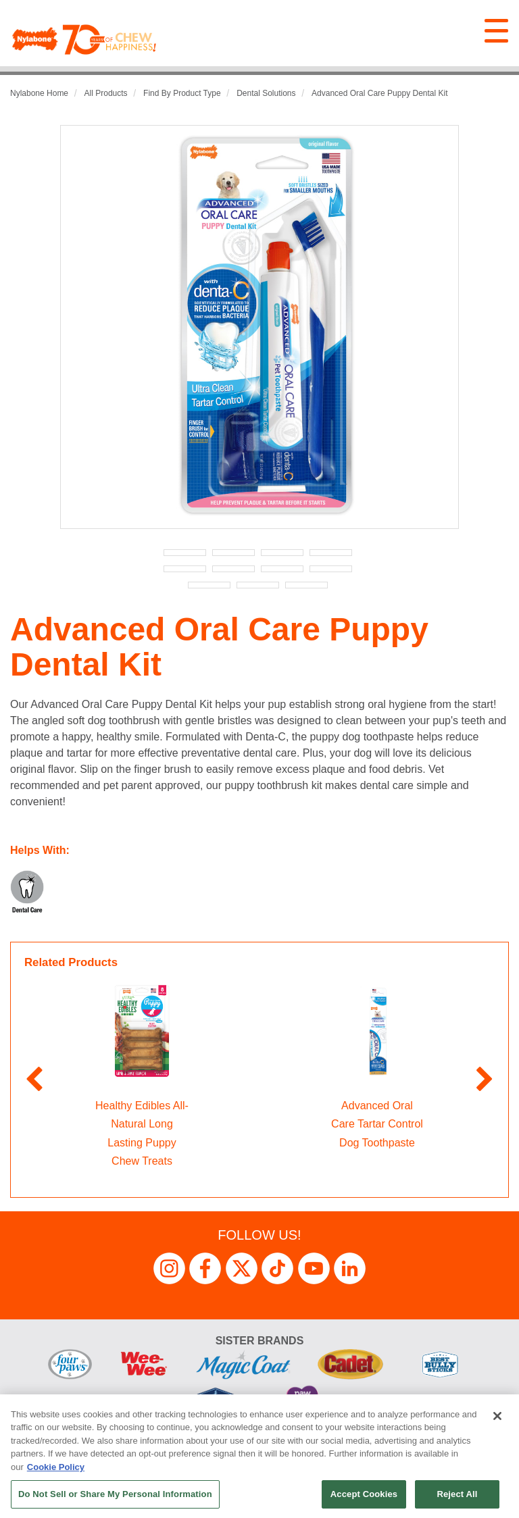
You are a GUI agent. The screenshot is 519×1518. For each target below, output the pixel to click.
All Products (106, 93)
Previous (34, 1080)
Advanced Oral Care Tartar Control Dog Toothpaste (377, 1124)
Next (485, 1080)
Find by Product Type (182, 93)
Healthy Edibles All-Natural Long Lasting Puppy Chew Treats (142, 1133)
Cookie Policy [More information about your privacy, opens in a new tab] (55, 1467)
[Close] (497, 1416)
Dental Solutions (266, 93)
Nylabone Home (39, 93)
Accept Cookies (363, 1494)
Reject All (457, 1494)
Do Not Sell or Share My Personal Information (115, 1494)
